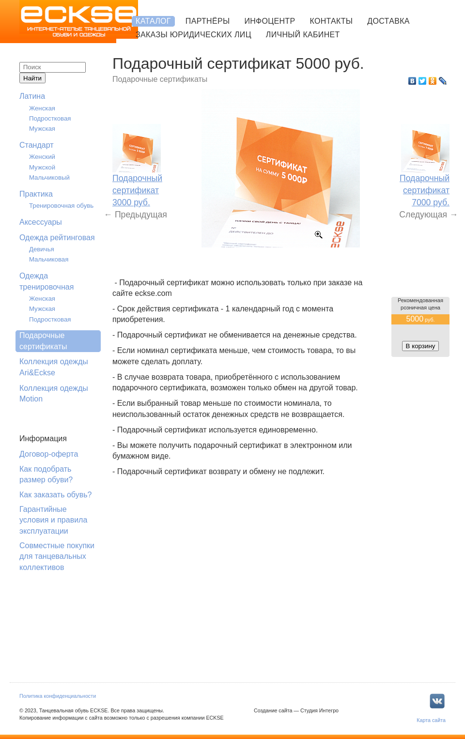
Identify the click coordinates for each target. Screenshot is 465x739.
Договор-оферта (48, 454)
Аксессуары (40, 222)
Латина (32, 96)
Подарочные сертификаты (43, 340)
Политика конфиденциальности (57, 696)
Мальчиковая (48, 259)
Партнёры (208, 21)
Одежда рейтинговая (57, 237)
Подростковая (50, 118)
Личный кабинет (303, 35)
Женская (42, 108)
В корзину (420, 346)
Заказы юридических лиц (193, 35)
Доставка (388, 21)
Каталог (153, 21)
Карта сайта (431, 720)
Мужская (42, 128)
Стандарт (36, 145)
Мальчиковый (49, 177)
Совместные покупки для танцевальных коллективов (56, 556)
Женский (42, 156)
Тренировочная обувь (61, 205)
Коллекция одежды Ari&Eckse (53, 366)
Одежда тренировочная (46, 281)
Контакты (331, 21)
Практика (36, 194)
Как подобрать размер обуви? (46, 474)
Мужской (42, 167)
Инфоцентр (269, 21)
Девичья (41, 249)
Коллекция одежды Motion (53, 393)
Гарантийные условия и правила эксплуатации (53, 520)
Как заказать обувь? (55, 495)
